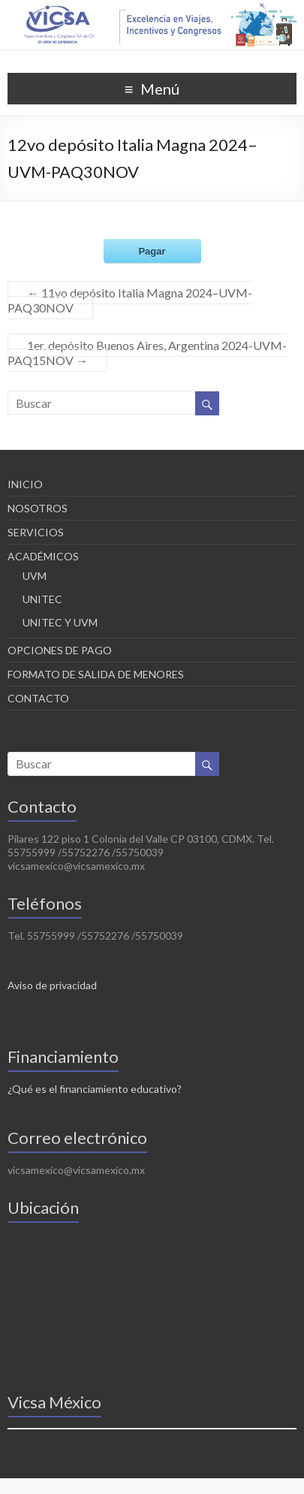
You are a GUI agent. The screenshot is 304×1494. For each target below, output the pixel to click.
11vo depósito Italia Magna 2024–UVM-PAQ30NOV (130, 300)
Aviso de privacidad (52, 985)
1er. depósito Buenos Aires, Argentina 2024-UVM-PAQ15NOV (147, 352)
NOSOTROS (38, 508)
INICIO (25, 484)
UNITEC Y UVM (60, 622)
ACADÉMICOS (43, 556)
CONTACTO (38, 698)
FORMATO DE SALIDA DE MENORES (96, 674)
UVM (35, 575)
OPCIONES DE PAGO (60, 650)
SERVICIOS (36, 532)
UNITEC (42, 599)
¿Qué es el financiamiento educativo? (95, 1088)
